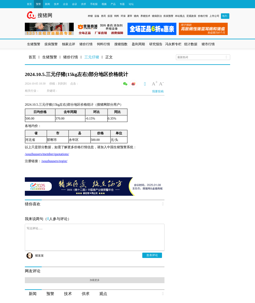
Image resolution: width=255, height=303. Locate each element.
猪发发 (39, 255)
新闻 (47, 4)
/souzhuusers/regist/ (54, 161)
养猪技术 (145, 16)
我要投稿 (158, 91)
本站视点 (180, 16)
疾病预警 (168, 16)
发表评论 (152, 255)
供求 (83, 4)
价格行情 (203, 16)
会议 (74, 4)
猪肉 (136, 16)
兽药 (103, 16)
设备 (96, 16)
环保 (123, 16)
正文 (109, 57)
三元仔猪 (91, 57)
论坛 (131, 4)
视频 (104, 4)
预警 (38, 4)
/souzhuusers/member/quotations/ (47, 154)
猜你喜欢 (32, 204)
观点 (103, 294)
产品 (113, 4)
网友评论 (32, 271)
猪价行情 (70, 57)
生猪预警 (49, 57)
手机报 (94, 4)
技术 (56, 4)
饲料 (116, 16)
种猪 (90, 16)
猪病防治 (157, 16)
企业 (65, 4)
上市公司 (214, 16)
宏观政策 (191, 16)
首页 (29, 4)
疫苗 (110, 16)
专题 (122, 4)
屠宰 (129, 16)
